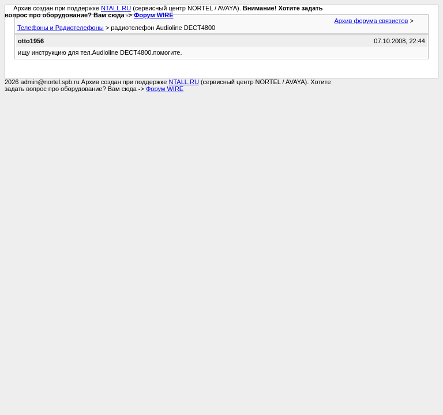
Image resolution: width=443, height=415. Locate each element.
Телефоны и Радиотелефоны (60, 27)
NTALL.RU (116, 8)
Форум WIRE (154, 15)
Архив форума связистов (371, 20)
